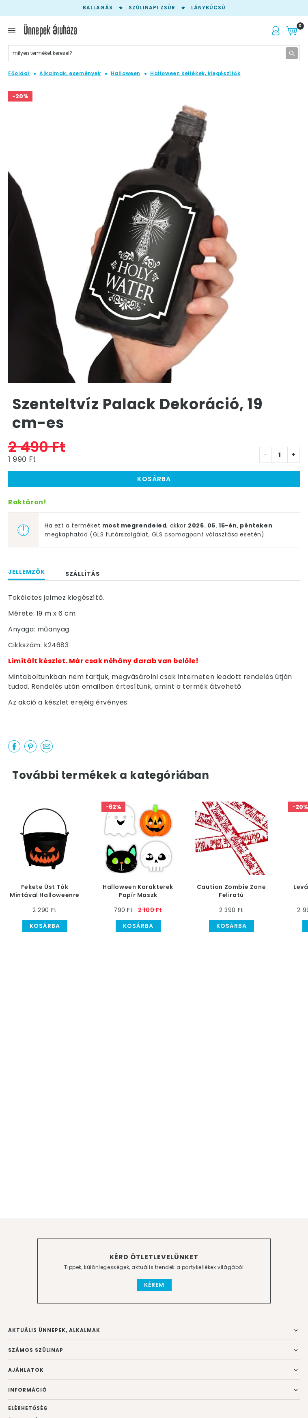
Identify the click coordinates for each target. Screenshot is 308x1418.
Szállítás (82, 574)
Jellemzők (26, 572)
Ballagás (98, 7)
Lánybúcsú (208, 7)
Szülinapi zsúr (152, 7)
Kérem (154, 1285)
